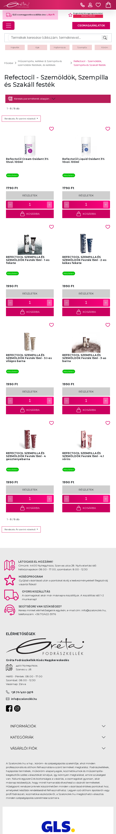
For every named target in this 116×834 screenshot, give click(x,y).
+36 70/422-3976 (22, 692)
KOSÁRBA (30, 213)
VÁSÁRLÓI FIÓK (23, 748)
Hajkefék (15, 47)
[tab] (58, 99)
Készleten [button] (12, 175)
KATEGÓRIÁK (21, 737)
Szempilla (82, 47)
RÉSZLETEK (29, 195)
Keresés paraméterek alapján (28, 99)
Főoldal (8, 63)
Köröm (104, 47)
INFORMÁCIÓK (23, 726)
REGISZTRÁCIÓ (88, 16)
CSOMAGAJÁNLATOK (91, 25)
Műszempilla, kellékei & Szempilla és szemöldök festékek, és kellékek (40, 63)
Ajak (37, 47)
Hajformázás (60, 47)
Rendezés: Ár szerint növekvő (20, 118)
